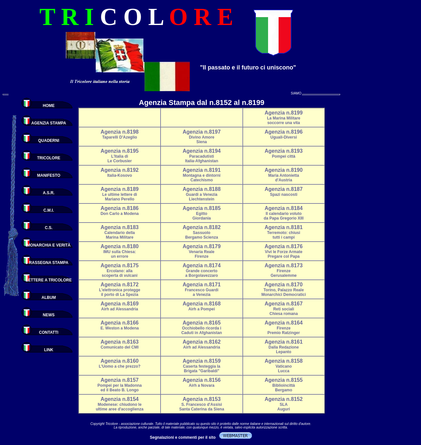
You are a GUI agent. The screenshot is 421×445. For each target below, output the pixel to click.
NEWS (49, 315)
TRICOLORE (49, 158)
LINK (48, 350)
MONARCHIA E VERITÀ (49, 245)
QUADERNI (48, 140)
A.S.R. (48, 193)
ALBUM (48, 297)
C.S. (48, 227)
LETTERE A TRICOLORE (49, 280)
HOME (49, 105)
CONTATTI (49, 332)
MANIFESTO (48, 175)
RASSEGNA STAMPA (48, 262)
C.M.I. (48, 210)
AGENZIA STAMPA (48, 123)
